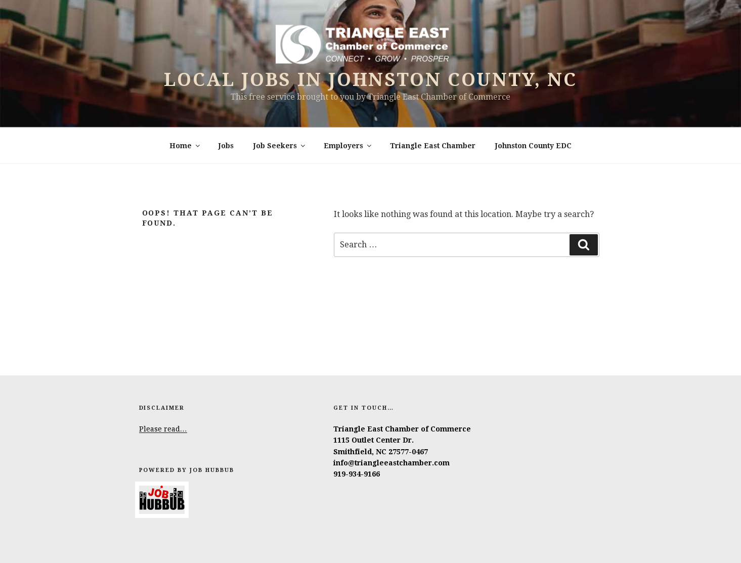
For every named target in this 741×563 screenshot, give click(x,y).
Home (185, 146)
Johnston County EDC (533, 146)
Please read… (163, 429)
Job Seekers (280, 146)
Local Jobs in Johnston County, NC (370, 80)
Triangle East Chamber (432, 146)
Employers (348, 146)
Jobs (226, 146)
